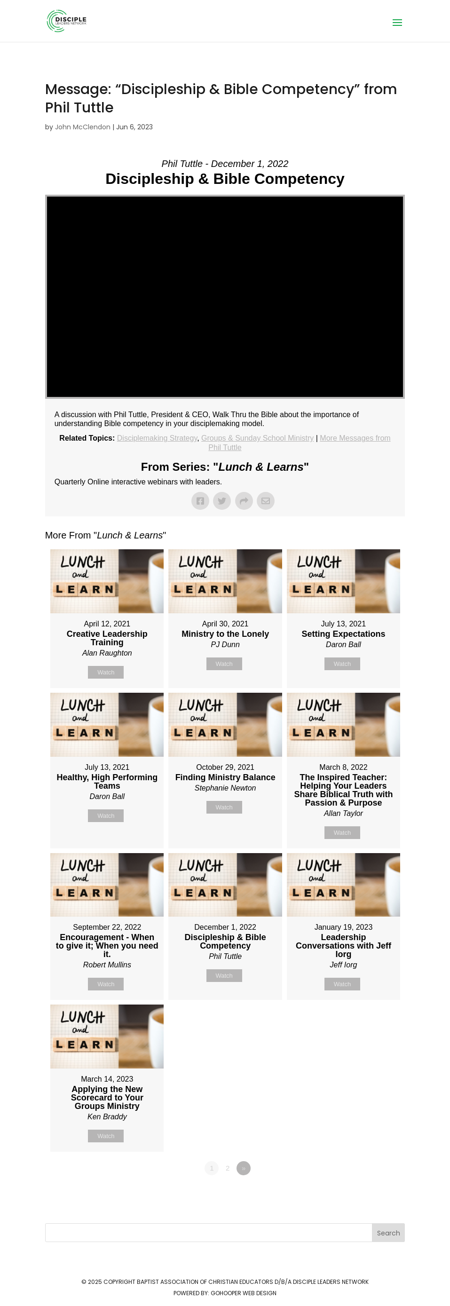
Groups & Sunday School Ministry (257, 438)
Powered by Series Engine (370, 1194)
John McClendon (83, 127)
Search (388, 1233)
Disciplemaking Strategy (157, 438)
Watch (105, 672)
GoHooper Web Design (243, 1293)
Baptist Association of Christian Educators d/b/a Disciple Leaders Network (253, 1282)
